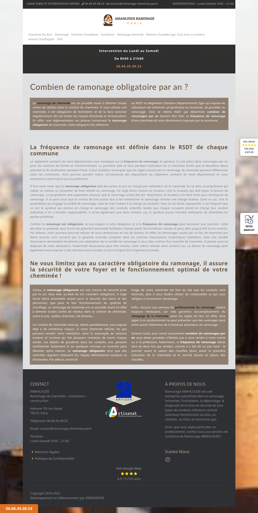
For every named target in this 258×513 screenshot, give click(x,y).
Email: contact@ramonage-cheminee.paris (61, 428)
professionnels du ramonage (195, 307)
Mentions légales (47, 452)
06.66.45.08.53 (95, 3)
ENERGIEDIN (95, 498)
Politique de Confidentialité (54, 458)
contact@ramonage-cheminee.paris (134, 3)
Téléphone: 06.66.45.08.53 (49, 421)
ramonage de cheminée (53, 103)
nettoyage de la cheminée (150, 316)
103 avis (134, 479)
